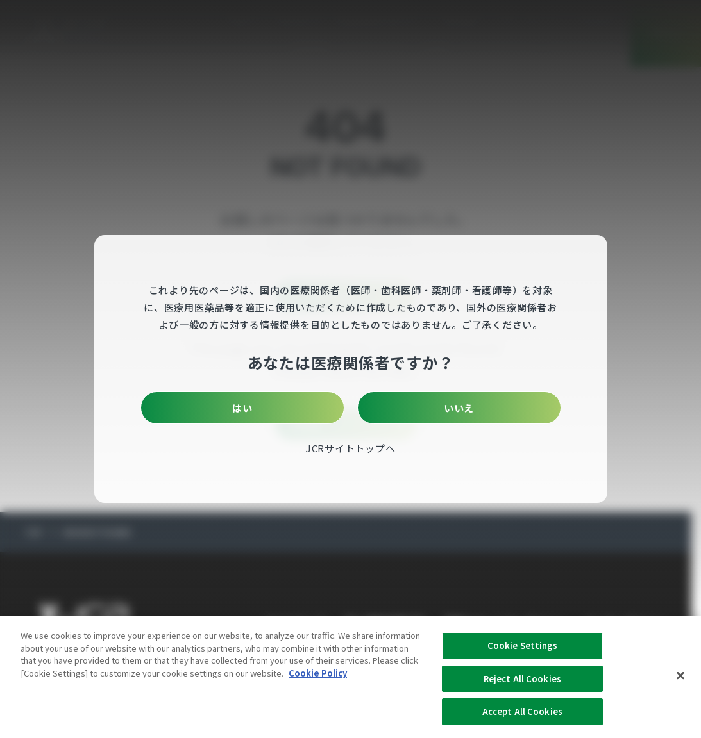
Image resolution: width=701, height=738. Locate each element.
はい (274, 407)
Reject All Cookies (522, 684)
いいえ (427, 407)
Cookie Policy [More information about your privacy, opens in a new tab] (318, 679)
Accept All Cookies (522, 718)
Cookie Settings (522, 651)
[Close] (680, 682)
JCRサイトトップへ (351, 448)
